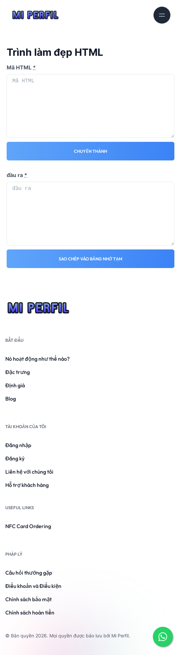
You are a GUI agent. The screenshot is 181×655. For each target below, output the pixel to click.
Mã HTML (21, 67)
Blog (10, 398)
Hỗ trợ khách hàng (27, 485)
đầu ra (17, 175)
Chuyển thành (90, 151)
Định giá (15, 385)
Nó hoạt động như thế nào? (37, 358)
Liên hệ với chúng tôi (29, 471)
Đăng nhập (18, 445)
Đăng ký (15, 458)
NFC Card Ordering (28, 526)
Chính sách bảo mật (28, 599)
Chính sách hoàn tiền (29, 612)
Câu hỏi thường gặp (28, 572)
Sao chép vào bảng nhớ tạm (90, 258)
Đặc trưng (17, 372)
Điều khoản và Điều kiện (33, 586)
